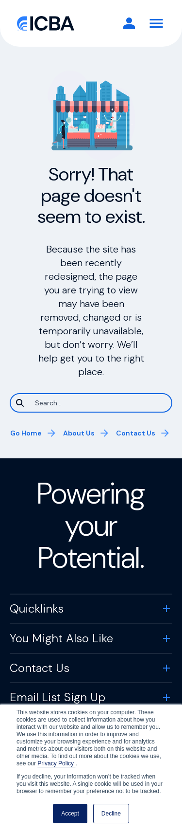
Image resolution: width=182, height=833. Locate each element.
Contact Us (135, 433)
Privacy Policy (56, 763)
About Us (79, 433)
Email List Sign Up (57, 697)
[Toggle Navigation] (156, 23)
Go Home (26, 433)
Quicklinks (37, 608)
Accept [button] (70, 813)
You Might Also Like (61, 638)
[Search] (91, 403)
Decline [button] (111, 813)
